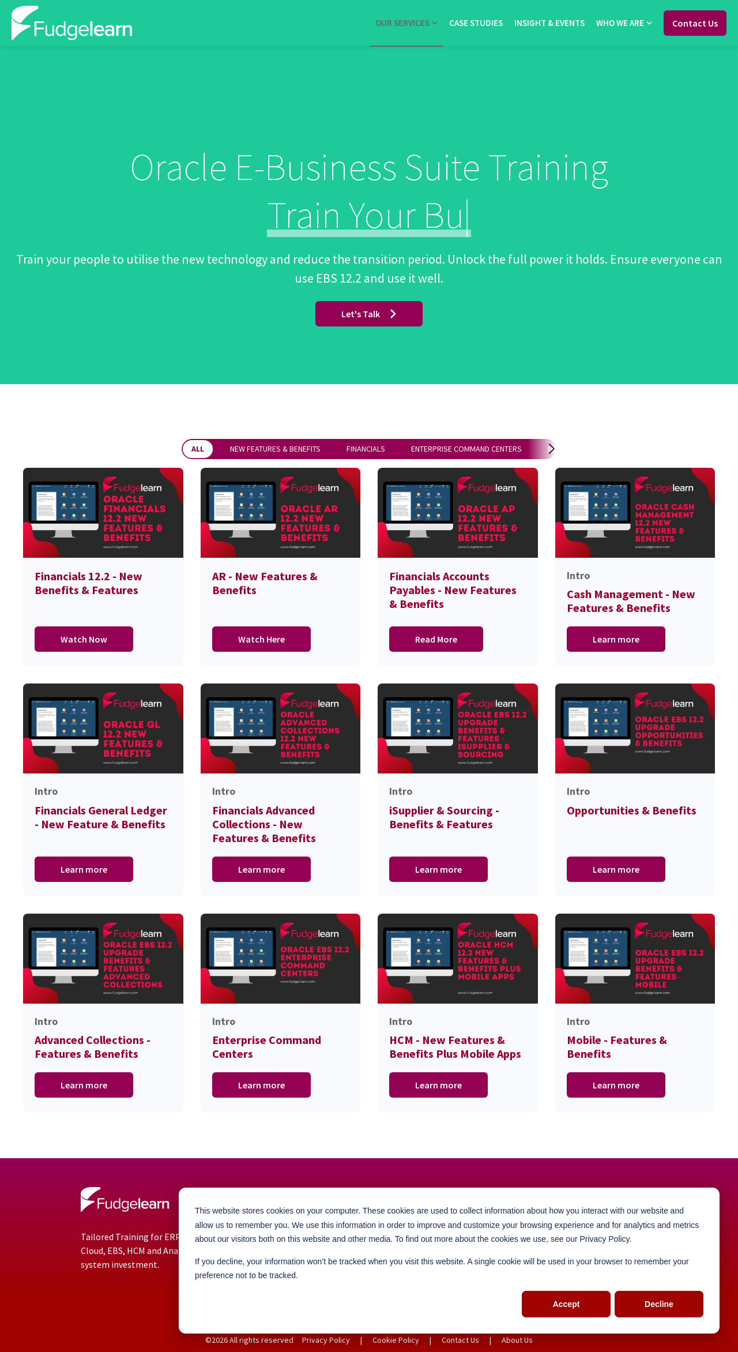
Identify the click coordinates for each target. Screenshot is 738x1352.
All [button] (197, 449)
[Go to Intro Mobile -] (635, 1013)
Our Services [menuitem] (402, 22)
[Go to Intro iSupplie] (458, 789)
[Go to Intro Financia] (281, 789)
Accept (566, 1304)
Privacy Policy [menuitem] (326, 1340)
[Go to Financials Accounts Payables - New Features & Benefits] (458, 567)
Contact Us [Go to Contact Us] (695, 23)
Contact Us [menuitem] (460, 1340)
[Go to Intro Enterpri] (281, 1013)
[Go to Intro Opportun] (635, 789)
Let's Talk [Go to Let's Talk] (369, 314)
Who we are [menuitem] (620, 22)
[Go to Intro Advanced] (103, 1013)
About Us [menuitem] (517, 1340)
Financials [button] (366, 449)
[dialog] (449, 1261)
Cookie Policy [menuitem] (395, 1340)
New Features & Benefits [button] (275, 449)
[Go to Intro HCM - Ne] (458, 1013)
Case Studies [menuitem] (476, 22)
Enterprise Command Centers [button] (466, 449)
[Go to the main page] (72, 23)
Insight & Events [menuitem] (549, 22)
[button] (540, 449)
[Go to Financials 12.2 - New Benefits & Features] (103, 567)
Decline (659, 1304)
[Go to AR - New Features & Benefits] (281, 567)
